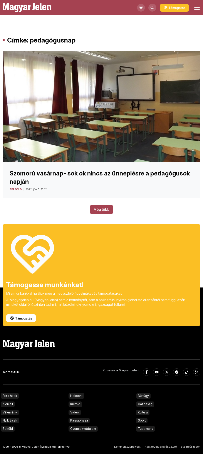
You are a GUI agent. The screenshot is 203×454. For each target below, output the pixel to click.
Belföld (8, 428)
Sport (142, 420)
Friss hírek (10, 396)
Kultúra (143, 412)
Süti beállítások (190, 446)
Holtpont (76, 396)
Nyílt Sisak (10, 420)
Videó (74, 412)
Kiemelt (8, 404)
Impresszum (11, 372)
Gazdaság (145, 404)
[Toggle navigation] (196, 8)
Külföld (75, 404)
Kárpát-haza (79, 420)
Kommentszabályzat (127, 446)
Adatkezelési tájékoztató (161, 446)
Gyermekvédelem (83, 428)
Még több (101, 209)
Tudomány (145, 428)
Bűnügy (143, 396)
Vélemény (10, 412)
